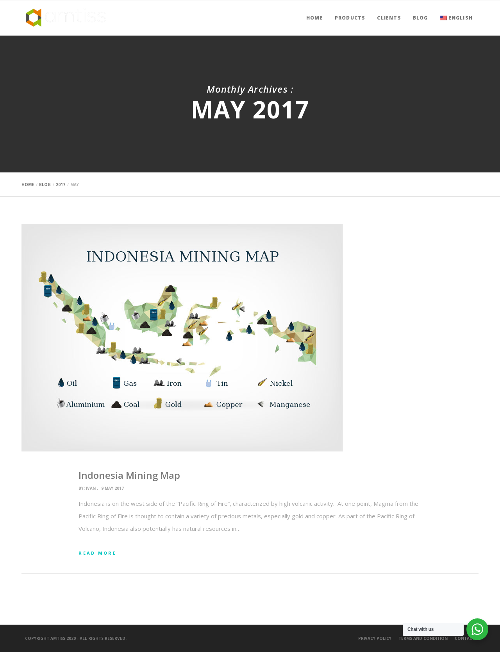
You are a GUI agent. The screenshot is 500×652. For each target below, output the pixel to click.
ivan (91, 488)
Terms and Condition (423, 638)
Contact (465, 638)
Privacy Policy (374, 638)
